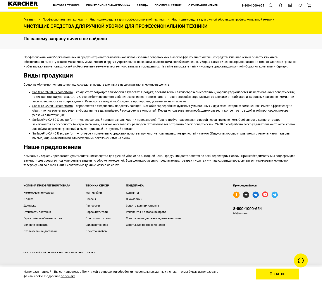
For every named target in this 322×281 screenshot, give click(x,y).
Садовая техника (97, 224)
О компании (134, 199)
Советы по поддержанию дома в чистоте (153, 218)
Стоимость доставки (37, 212)
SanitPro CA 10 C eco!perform (52, 92)
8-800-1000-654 (247, 208)
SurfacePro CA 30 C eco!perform (54, 119)
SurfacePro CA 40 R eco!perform (54, 133)
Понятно (277, 274)
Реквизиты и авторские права (146, 212)
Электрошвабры (96, 231)
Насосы (91, 199)
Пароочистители (97, 212)
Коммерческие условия (39, 192)
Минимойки (94, 192)
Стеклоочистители (98, 218)
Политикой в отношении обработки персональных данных (124, 271)
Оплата (28, 199)
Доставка (30, 205)
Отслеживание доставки (40, 231)
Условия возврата (36, 224)
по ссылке (68, 276)
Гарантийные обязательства (43, 218)
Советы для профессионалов (145, 224)
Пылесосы (93, 205)
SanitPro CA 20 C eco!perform (52, 106)
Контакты (132, 192)
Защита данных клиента (142, 205)
